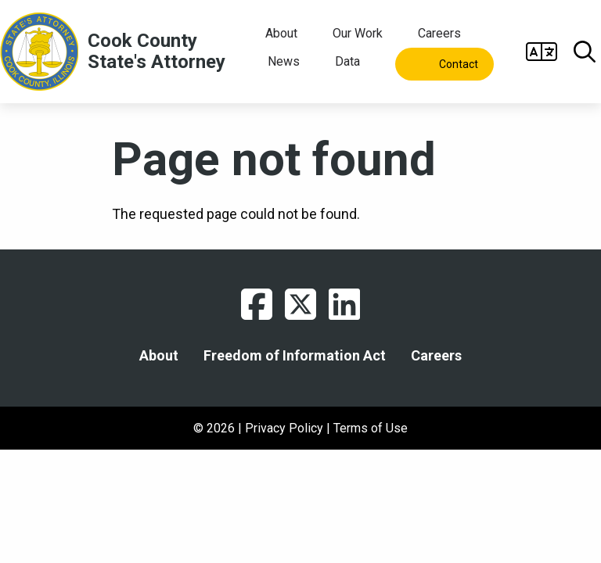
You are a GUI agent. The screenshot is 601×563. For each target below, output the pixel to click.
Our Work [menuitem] (358, 33)
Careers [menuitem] (439, 33)
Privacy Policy (284, 428)
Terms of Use (370, 428)
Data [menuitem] (347, 61)
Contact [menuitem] (458, 64)
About (158, 356)
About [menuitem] (281, 33)
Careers (436, 356)
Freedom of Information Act (294, 356)
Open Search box (585, 51)
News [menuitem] (284, 61)
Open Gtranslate (541, 51)
